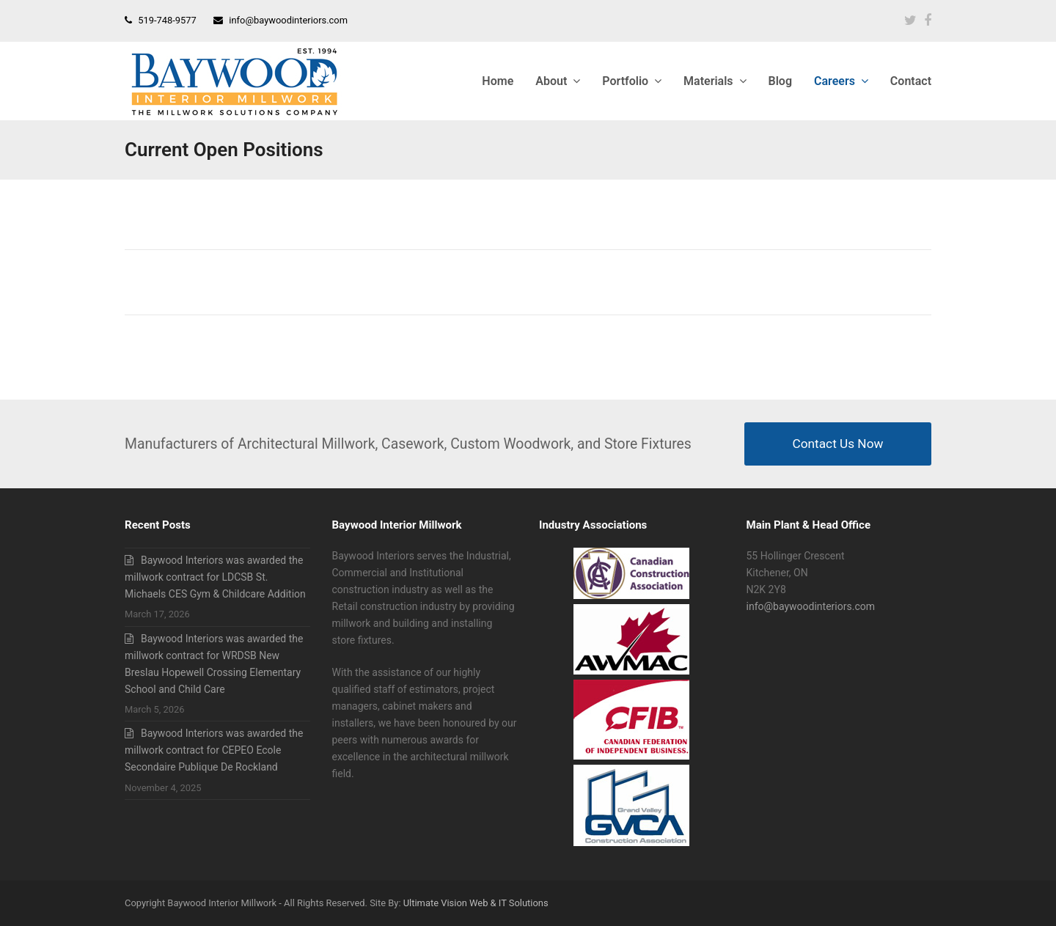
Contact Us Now (838, 443)
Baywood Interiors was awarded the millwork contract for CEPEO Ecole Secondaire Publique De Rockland (214, 750)
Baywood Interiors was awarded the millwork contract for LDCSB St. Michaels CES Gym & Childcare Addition (215, 577)
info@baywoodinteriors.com (288, 20)
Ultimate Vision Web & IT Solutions (476, 902)
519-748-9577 (167, 20)
